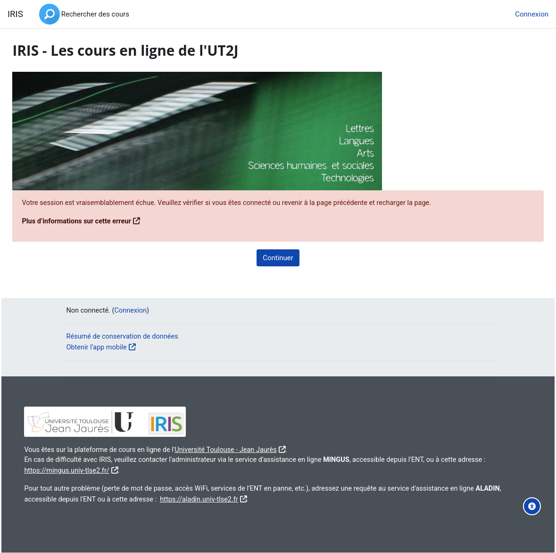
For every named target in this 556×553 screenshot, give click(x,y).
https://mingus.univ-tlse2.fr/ (119, 470)
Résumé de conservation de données (124, 336)
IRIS (15, 14)
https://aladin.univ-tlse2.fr (254, 498)
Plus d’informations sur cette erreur (99, 221)
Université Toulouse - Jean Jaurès (254, 448)
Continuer (278, 258)
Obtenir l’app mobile (97, 346)
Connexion (531, 14)
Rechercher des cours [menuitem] (95, 14)
